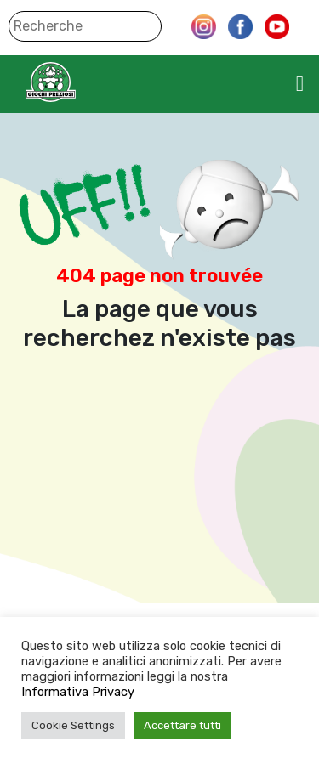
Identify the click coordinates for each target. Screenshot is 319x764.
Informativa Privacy (77, 691)
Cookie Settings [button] (73, 725)
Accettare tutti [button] (182, 725)
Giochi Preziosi (84, 82)
